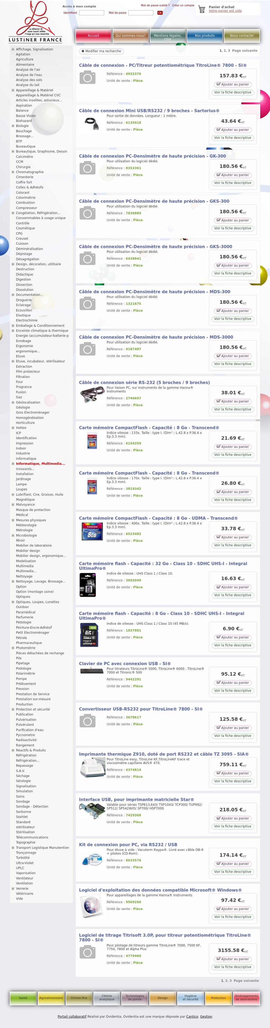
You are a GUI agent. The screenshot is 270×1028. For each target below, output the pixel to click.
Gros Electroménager (33, 412)
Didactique (24, 274)
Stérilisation (25, 832)
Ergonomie (24, 346)
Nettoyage (24, 576)
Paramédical (26, 612)
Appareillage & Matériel (34, 90)
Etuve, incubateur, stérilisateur (40, 361)
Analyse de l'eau (29, 75)
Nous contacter (242, 35)
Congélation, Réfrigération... (38, 213)
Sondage (23, 801)
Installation (24, 474)
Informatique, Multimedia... (40, 464)
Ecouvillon (24, 310)
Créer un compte (183, 5)
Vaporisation (26, 873)
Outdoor (22, 607)
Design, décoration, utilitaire (38, 264)
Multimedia (25, 566)
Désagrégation (27, 259)
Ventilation (24, 883)
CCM (19, 162)
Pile (19, 658)
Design (163, 998)
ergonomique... (28, 351)
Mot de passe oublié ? (155, 5)
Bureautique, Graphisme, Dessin (41, 151)
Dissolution (24, 290)
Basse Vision (26, 116)
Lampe (21, 484)
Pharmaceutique (29, 643)
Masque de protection (33, 510)
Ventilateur (24, 878)
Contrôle (23, 223)
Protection (218, 998)
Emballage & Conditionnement (40, 326)
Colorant (23, 193)
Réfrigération (26, 755)
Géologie (23, 407)
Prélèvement (26, 684)
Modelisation (26, 561)
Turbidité (23, 858)
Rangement (25, 745)
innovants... (25, 469)
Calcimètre (24, 157)
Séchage (23, 776)
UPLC (20, 868)
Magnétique (25, 499)
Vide (19, 899)
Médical (22, 515)
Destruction (25, 269)
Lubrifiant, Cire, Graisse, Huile (39, 494)
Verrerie (22, 888)
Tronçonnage (26, 853)
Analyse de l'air (28, 70)
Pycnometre (25, 735)
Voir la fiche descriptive (232, 92)
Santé (23, 998)
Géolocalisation (28, 402)
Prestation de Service (33, 694)
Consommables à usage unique (41, 218)
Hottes (21, 428)
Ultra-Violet (25, 863)
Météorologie (26, 525)
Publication (24, 714)
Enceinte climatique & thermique (42, 331)
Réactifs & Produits (31, 750)
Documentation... (30, 295)
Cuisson (22, 243)
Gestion (206, 1016)
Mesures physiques (31, 520)
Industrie (23, 453)
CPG (19, 233)
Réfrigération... (28, 760)
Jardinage (23, 479)
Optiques (23, 597)
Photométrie (26, 648)
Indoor (21, 448)
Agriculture (24, 59)
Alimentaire (25, 65)
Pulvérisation (26, 720)
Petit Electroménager (32, 632)
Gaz (19, 397)
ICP (18, 433)
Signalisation (26, 786)
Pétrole (21, 638)
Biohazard (24, 121)
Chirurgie (23, 167)
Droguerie (24, 300)
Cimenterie (24, 177)
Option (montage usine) (35, 592)
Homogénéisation (30, 418)
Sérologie (23, 781)
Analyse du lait (28, 85)
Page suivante (245, 51)
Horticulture (25, 423)
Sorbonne (23, 812)
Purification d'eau (30, 730)
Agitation (23, 54)
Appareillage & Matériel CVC (38, 95)
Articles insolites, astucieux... (39, 100)
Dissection (24, 285)
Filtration (23, 377)
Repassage (24, 766)
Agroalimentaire (51, 998)
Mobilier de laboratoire (34, 545)
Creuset (22, 238)
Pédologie (23, 622)
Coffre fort (24, 182)
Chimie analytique (106, 997)
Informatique (26, 459)
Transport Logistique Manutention (42, 848)
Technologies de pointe (135, 997)
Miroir (20, 540)
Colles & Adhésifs (30, 187)
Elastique (23, 315)
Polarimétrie (25, 673)
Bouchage (24, 131)
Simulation (24, 791)
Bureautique (26, 146)
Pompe (21, 679)
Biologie (22, 126)
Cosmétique (25, 228)
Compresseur (26, 208)
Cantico (192, 1016)
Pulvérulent (25, 725)
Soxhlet (22, 817)
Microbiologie (26, 535)
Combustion (25, 203)
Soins (20, 796)
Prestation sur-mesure (33, 699)
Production (24, 704)
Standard (23, 822)
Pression (22, 689)
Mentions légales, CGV (168, 37)
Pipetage (23, 663)
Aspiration (24, 105)
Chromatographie (30, 172)
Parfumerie (24, 617)
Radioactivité (26, 740)
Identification (26, 438)
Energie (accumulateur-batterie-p (42, 336)
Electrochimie (27, 320)
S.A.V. (20, 771)
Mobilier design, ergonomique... (41, 556)
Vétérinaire (24, 894)
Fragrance (24, 387)
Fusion (21, 392)
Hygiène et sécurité (191, 997)
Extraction (24, 366)
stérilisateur (25, 827)
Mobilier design (28, 551)
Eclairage (23, 305)
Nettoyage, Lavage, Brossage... (41, 581)
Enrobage (23, 341)
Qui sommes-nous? (130, 35)
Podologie (23, 668)
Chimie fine (79, 998)
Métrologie (24, 530)
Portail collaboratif (72, 1016)
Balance (22, 110)
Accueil (93, 35)
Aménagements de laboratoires (246, 997)
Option (21, 587)
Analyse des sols (29, 80)
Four (19, 382)
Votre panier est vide (225, 11)
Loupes (21, 489)
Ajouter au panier (233, 84)
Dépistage (24, 254)
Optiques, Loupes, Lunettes (37, 602)
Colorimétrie (26, 198)
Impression (24, 443)
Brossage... (25, 136)
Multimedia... (26, 571)
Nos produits (205, 35)
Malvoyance (25, 504)
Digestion (23, 279)
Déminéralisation (29, 249)
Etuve (20, 356)
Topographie (25, 842)
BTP (19, 141)
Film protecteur (28, 371)
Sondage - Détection (32, 806)
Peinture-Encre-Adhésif (34, 627)
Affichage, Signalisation (34, 49)
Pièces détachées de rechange (40, 653)
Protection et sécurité (33, 709)
